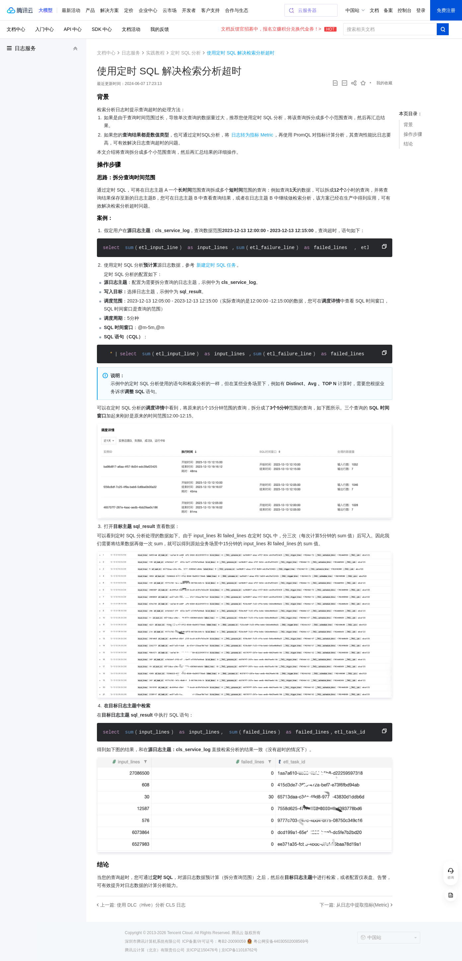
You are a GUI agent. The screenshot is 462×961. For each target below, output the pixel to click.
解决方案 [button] (109, 10)
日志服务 (25, 48)
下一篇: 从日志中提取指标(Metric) (354, 905)
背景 (408, 124)
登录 (420, 10)
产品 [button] (90, 10)
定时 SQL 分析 (186, 52)
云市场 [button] (170, 10)
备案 (388, 10)
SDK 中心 (102, 29)
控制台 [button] (405, 10)
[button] (45, 10)
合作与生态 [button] (236, 10)
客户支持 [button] (210, 10)
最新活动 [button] (71, 10)
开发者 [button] (189, 10)
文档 (374, 10)
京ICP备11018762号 (239, 950)
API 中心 (73, 29)
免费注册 (446, 10)
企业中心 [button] (148, 10)
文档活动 (131, 29)
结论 (408, 143)
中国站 (352, 10)
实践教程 (155, 52)
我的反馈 (159, 29)
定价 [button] (128, 10)
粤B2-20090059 (232, 941)
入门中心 (44, 29)
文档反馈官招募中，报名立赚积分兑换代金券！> (279, 29)
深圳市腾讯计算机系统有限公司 (153, 941)
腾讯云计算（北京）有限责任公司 (155, 950)
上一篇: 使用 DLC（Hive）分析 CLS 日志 (143, 905)
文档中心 (16, 29)
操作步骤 (413, 134)
